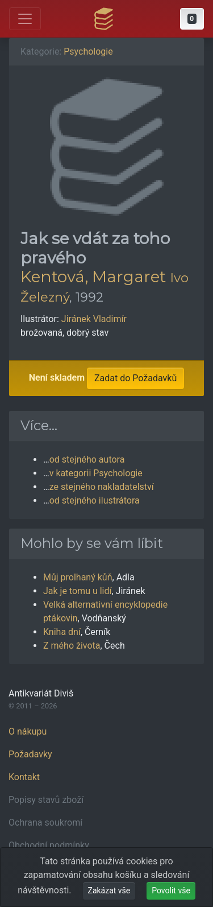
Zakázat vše (109, 890)
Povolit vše (171, 890)
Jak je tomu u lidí (77, 591)
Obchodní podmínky (49, 845)
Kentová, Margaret (93, 276)
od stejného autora (87, 459)
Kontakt (24, 777)
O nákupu (28, 731)
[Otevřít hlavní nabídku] (25, 18)
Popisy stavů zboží (46, 799)
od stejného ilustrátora (94, 500)
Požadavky (30, 754)
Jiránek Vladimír (94, 319)
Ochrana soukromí (45, 822)
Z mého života (72, 645)
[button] (192, 19)
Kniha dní (62, 631)
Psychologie (88, 51)
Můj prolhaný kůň (77, 577)
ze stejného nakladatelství (101, 486)
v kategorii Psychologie (96, 473)
